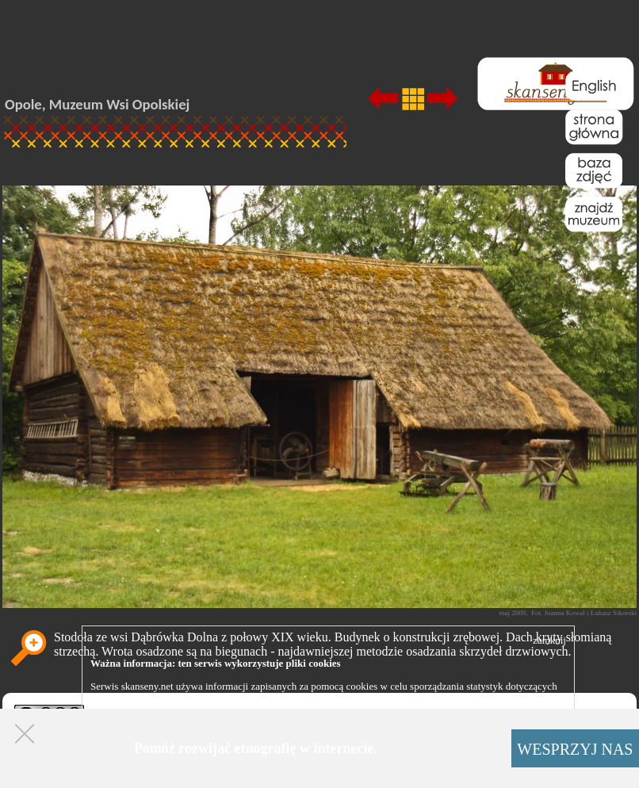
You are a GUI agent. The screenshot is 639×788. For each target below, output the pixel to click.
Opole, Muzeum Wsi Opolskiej (97, 104)
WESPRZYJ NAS (575, 749)
